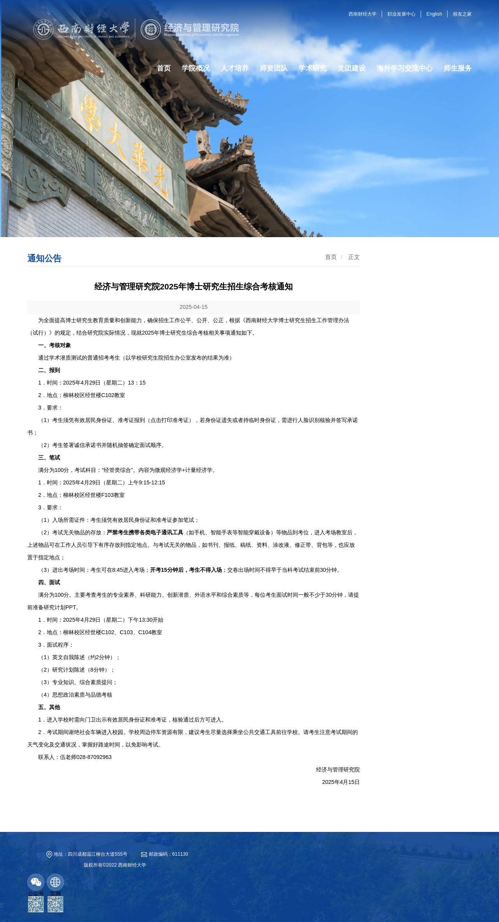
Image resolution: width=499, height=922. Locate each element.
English (434, 14)
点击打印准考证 (169, 420)
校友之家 (462, 14)
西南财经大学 (363, 14)
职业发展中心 (402, 14)
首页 (331, 257)
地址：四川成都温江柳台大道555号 (90, 854)
